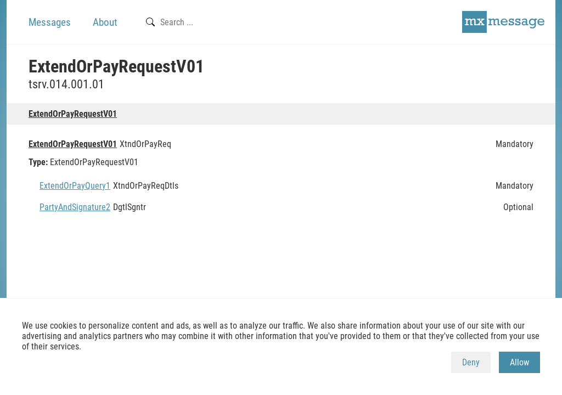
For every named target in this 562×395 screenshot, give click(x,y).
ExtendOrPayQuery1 (75, 185)
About (105, 22)
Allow (519, 362)
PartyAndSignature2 (75, 207)
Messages (50, 22)
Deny (471, 362)
